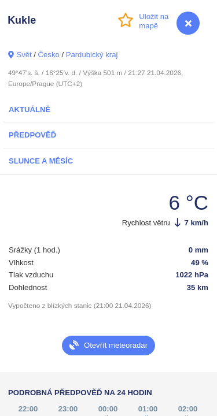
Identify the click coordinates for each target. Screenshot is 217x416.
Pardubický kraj (92, 54)
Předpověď (32, 135)
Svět (23, 54)
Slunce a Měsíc (41, 161)
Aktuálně (29, 109)
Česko (49, 54)
